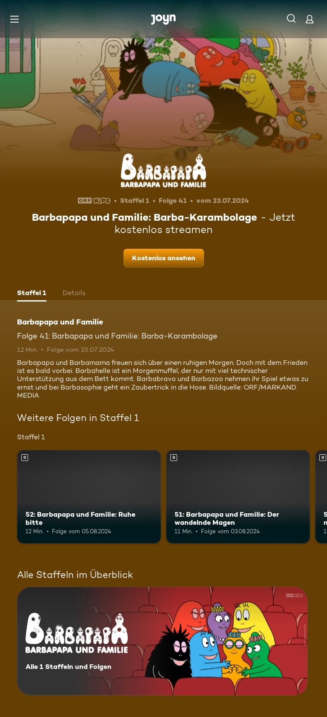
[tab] (31, 294)
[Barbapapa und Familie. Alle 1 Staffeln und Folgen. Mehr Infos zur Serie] (162, 641)
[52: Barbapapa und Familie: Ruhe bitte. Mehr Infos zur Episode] (89, 496)
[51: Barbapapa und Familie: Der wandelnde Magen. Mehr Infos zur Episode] (238, 496)
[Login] (310, 18)
